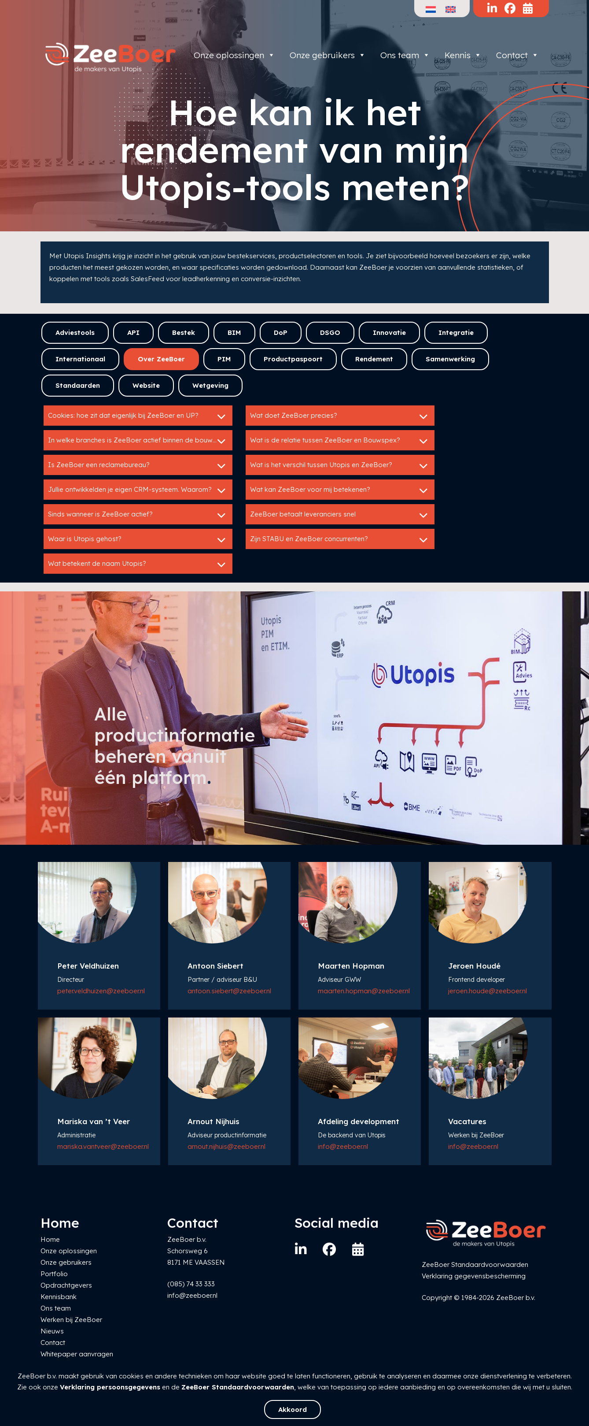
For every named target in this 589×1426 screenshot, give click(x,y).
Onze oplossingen (234, 55)
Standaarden (77, 385)
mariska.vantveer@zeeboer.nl (103, 1146)
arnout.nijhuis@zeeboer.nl (226, 1146)
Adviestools (75, 332)
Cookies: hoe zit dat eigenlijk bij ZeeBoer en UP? (138, 416)
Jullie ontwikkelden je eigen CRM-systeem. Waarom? (138, 490)
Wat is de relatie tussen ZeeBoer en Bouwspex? (340, 441)
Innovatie (389, 332)
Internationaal (80, 359)
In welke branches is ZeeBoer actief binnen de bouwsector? (140, 441)
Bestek (183, 332)
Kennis (463, 55)
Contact (517, 55)
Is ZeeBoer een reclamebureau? (138, 465)
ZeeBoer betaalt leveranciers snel (340, 515)
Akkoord (292, 1409)
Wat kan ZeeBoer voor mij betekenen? (340, 490)
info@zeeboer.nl (343, 1146)
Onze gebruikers (328, 55)
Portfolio (54, 1274)
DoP (280, 332)
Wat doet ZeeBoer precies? (340, 416)
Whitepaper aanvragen (76, 1354)
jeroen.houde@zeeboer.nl (487, 991)
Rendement (374, 359)
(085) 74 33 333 (191, 1284)
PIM (224, 359)
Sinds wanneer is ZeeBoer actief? (138, 515)
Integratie (456, 332)
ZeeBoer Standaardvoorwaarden (237, 1387)
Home (50, 1239)
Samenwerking (450, 359)
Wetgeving (210, 385)
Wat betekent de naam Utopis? (138, 564)
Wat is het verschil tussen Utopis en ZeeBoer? (340, 465)
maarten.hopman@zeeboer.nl (364, 991)
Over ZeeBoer (161, 359)
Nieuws (52, 1331)
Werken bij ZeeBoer (71, 1319)
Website (146, 385)
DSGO (330, 332)
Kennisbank (58, 1296)
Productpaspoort (293, 359)
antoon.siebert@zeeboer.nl (229, 991)
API (133, 332)
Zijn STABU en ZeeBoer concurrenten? (340, 539)
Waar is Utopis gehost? (138, 539)
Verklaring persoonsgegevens (110, 1387)
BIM (234, 332)
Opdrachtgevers (66, 1285)
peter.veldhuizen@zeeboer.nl (101, 991)
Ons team (405, 55)
